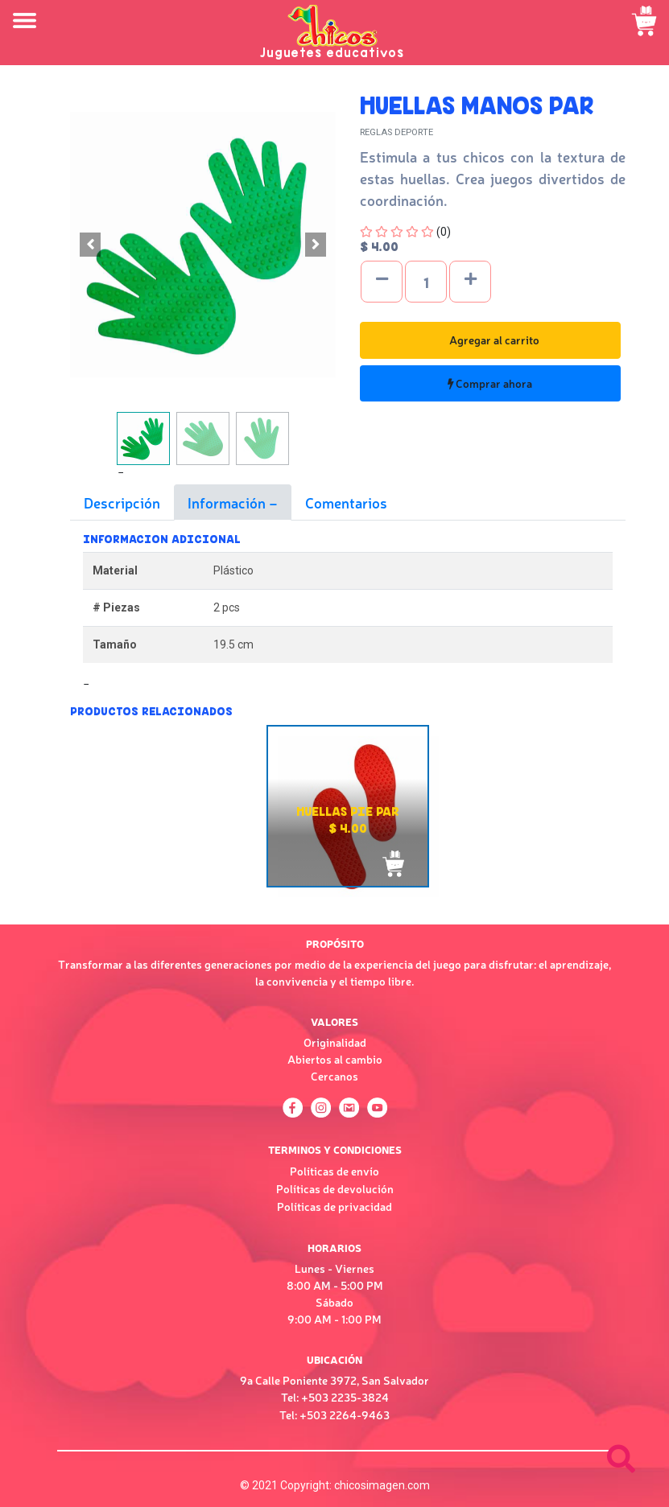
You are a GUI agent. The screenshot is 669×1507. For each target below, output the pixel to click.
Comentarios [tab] (346, 502)
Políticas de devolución (335, 1188)
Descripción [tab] (122, 502)
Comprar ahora (490, 383)
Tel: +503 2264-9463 (334, 1414)
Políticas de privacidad (334, 1206)
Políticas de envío (334, 1170)
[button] (90, 244)
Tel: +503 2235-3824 (335, 1397)
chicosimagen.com (382, 1485)
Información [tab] (228, 502)
